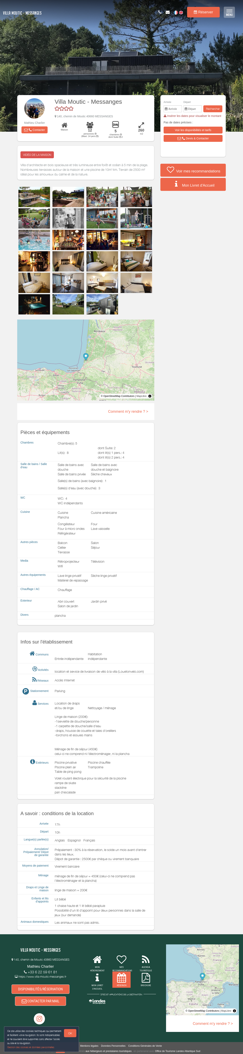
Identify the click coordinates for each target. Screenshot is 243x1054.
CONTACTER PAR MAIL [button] (40, 1001)
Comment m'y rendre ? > (128, 411)
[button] (34, 129)
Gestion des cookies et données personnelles (30, 1047)
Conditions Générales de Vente (145, 1045)
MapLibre (141, 396)
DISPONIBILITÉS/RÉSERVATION (40, 989)
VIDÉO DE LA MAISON (37, 154)
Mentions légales (89, 1045)
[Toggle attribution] (149, 396)
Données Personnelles (113, 1045)
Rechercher (213, 108)
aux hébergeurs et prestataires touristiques (108, 1051)
